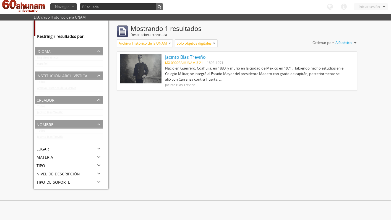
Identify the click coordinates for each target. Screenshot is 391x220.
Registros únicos (48, 59)
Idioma (330, 7)
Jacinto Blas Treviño (50, 114)
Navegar (62, 6)
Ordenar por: (323, 42)
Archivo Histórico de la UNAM (56, 89)
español (42, 65)
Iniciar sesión (369, 6)
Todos (41, 83)
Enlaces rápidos (344, 7)
